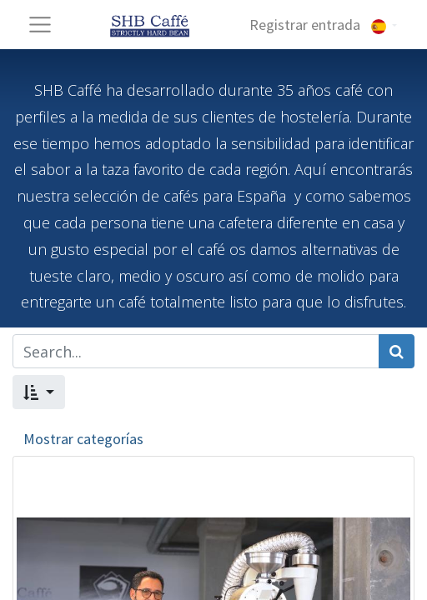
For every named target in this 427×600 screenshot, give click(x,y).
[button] (39, 392)
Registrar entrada (304, 24)
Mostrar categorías (83, 438)
